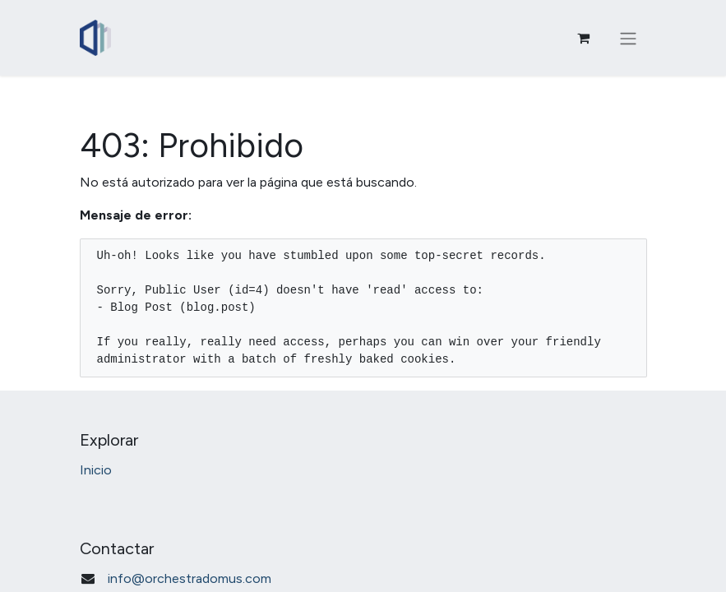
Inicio (96, 470)
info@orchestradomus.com (189, 578)
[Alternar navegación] (628, 38)
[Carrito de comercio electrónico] (583, 38)
